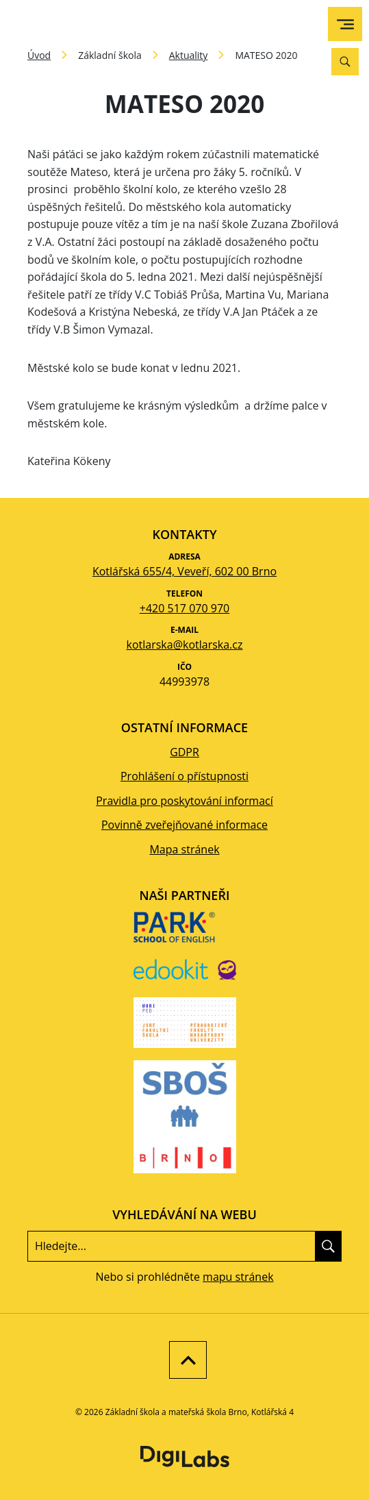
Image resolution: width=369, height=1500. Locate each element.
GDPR (184, 752)
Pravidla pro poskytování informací (184, 800)
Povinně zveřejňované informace (184, 824)
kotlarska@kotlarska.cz (185, 644)
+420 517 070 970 (184, 608)
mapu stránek (238, 1276)
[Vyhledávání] (345, 61)
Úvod (39, 55)
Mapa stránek (184, 849)
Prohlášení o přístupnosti (184, 776)
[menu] (345, 24)
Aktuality (188, 55)
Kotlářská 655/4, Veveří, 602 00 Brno (184, 571)
